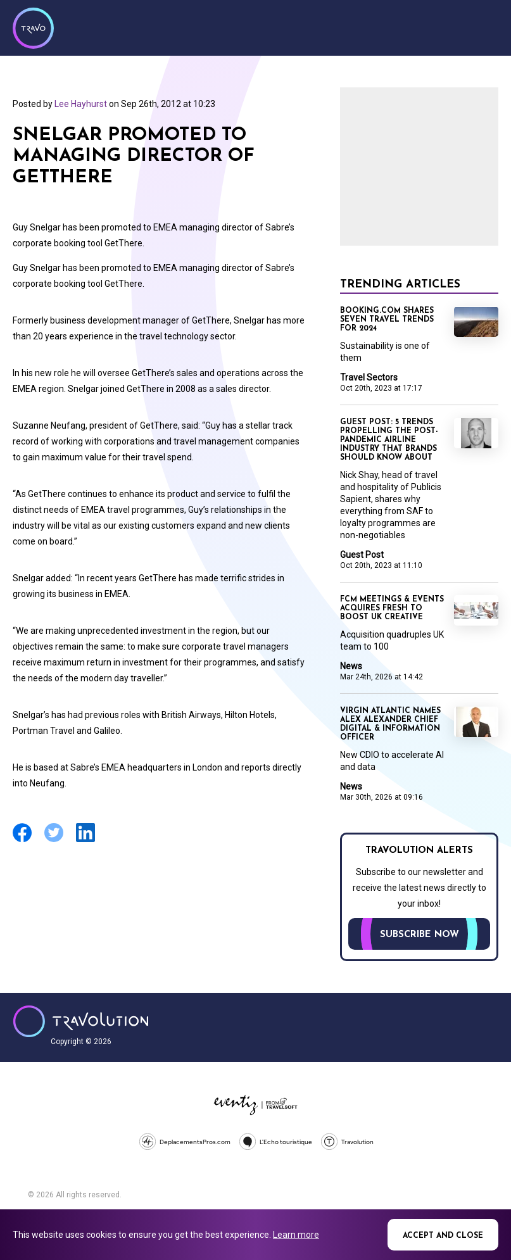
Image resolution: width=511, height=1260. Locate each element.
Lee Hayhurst (80, 104)
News (351, 666)
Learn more (296, 1235)
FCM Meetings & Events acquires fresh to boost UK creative (392, 608)
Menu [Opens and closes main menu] (486, 27)
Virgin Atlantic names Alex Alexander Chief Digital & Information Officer (390, 724)
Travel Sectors (369, 377)
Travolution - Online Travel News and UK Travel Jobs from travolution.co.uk (81, 1021)
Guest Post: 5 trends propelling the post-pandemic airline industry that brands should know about (389, 440)
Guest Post (362, 554)
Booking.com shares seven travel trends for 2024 (387, 319)
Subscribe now (419, 935)
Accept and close (443, 1236)
